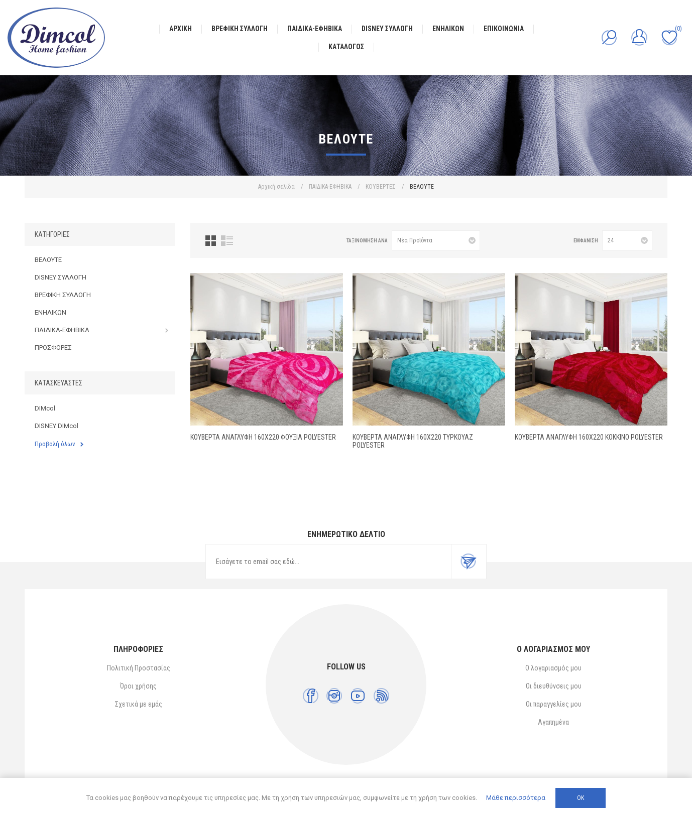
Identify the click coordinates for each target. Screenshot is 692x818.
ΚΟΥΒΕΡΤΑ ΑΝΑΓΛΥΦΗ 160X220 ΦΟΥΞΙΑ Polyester (263, 437)
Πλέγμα (210, 240)
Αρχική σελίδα (276, 186)
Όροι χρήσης (138, 686)
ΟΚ (580, 797)
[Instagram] (334, 696)
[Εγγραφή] (328, 561)
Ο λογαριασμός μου (553, 668)
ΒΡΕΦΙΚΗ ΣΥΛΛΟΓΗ (63, 295)
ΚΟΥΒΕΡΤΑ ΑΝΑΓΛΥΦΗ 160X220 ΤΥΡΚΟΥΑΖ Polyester (413, 441)
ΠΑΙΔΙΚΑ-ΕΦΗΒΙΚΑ (62, 330)
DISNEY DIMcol (56, 426)
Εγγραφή (468, 561)
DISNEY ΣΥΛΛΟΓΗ (60, 277)
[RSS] (381, 696)
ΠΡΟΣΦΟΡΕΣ (53, 347)
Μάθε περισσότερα (515, 797)
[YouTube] (358, 696)
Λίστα (227, 240)
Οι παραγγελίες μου (554, 704)
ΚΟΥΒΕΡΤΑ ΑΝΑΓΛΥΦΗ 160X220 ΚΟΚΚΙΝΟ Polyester (589, 437)
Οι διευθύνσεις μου (554, 686)
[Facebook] (310, 696)
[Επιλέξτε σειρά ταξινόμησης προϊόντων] (436, 240)
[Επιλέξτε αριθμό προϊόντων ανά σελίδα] (627, 240)
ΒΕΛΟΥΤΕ (48, 259)
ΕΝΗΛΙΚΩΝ (50, 312)
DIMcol (45, 408)
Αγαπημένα (553, 722)
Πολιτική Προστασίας (138, 668)
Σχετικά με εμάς (138, 704)
